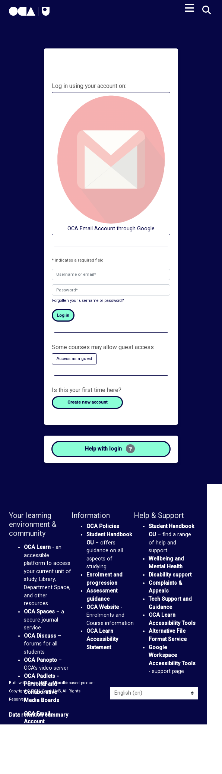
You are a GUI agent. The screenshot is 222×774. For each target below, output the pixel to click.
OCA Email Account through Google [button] (111, 163)
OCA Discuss (40, 636)
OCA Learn (37, 547)
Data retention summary (38, 715)
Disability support (170, 575)
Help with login (110, 448)
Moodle (60, 682)
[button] (206, 11)
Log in (63, 315)
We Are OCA (39, 746)
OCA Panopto (40, 660)
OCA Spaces (39, 612)
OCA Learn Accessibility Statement (102, 639)
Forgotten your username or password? (88, 300)
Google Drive (40, 730)
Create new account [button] (87, 402)
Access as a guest (74, 358)
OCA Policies (102, 526)
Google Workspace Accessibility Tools (172, 655)
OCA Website (102, 607)
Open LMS (37, 682)
